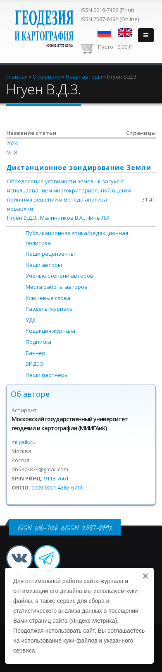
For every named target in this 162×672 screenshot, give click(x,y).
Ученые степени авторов (59, 275)
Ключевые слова (48, 298)
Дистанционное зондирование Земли (78, 167)
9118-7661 (56, 478)
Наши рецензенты (50, 253)
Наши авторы (44, 265)
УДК (31, 320)
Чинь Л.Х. (98, 217)
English (125, 32)
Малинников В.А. (62, 217)
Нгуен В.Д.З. (22, 217)
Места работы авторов (57, 286)
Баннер (35, 353)
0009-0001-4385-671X (57, 487)
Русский (104, 32)
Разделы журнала (49, 308)
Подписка (38, 342)
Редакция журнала (50, 330)
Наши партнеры (47, 375)
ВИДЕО (34, 363)
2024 (12, 143)
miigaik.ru (24, 442)
